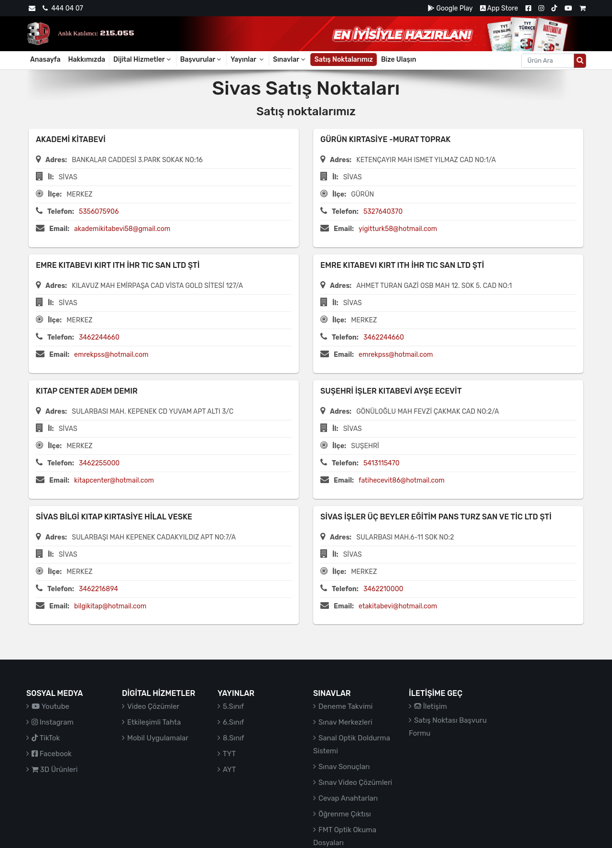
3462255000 (99, 463)
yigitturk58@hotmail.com (398, 229)
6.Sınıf (233, 722)
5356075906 (99, 212)
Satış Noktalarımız (344, 59)
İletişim (430, 706)
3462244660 (99, 337)
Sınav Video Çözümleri (355, 782)
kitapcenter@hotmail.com (114, 480)
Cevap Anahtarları (348, 798)
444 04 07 (63, 8)
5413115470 (381, 463)
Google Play (450, 8)
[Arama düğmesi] (580, 61)
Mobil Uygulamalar (157, 738)
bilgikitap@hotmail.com (110, 606)
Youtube (50, 706)
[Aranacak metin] (547, 61)
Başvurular (201, 59)
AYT (229, 769)
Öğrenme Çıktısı (344, 814)
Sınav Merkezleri (345, 722)
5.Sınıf (233, 706)
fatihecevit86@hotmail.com (402, 480)
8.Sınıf (233, 738)
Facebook (52, 753)
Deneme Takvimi (345, 706)
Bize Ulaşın (398, 59)
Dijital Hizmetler (142, 59)
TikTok (46, 738)
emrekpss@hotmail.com (111, 355)
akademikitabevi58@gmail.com (122, 229)
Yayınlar (247, 59)
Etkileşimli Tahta (154, 722)
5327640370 (383, 212)
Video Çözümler (153, 706)
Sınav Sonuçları (344, 766)
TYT (229, 753)
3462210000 (383, 589)
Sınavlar (289, 59)
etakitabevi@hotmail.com (398, 606)
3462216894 (98, 589)
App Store (499, 8)
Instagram (53, 722)
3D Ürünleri (54, 769)
